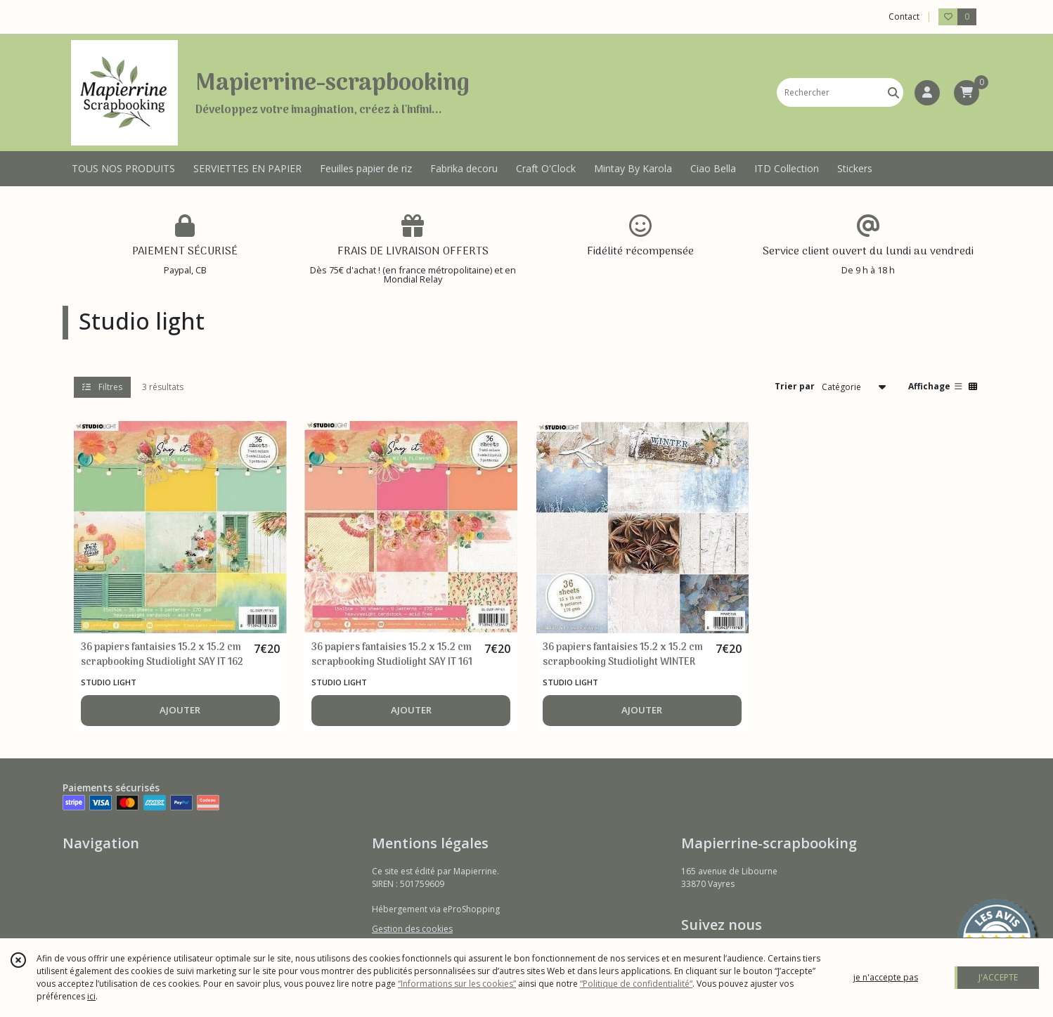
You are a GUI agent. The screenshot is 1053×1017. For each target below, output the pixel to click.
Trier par (795, 386)
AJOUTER (180, 710)
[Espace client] (927, 92)
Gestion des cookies (412, 929)
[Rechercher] (893, 92)
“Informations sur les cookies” (457, 984)
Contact (904, 16)
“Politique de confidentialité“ (636, 984)
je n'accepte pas (885, 977)
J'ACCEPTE (998, 977)
